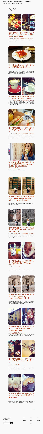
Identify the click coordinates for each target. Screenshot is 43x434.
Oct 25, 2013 (10, 233)
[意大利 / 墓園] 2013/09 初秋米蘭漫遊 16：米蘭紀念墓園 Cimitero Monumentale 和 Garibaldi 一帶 (21, 296)
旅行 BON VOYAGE (30, 38)
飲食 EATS (24, 333)
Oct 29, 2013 (10, 133)
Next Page (32, 409)
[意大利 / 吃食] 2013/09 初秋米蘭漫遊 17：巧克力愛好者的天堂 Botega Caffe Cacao (21, 263)
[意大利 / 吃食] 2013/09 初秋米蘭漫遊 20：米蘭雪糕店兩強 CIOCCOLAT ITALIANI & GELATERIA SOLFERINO (21, 165)
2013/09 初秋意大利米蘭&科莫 (24, 38)
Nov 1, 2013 (10, 38)
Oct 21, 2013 (10, 332)
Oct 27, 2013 (10, 169)
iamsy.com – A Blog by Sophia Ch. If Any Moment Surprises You (17, 1)
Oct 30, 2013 (10, 100)
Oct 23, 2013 (10, 266)
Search (12, 423)
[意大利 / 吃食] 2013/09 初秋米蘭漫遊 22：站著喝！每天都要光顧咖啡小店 (21, 97)
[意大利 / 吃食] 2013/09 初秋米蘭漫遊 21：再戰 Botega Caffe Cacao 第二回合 (21, 130)
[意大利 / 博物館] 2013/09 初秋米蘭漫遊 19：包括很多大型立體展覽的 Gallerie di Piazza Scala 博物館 (21, 198)
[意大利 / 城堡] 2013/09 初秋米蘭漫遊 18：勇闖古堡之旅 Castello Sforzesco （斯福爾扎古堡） (21, 230)
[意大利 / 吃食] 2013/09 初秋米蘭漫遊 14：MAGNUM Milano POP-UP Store (21, 361)
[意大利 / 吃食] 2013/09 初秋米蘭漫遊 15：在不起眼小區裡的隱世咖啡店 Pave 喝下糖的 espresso (21, 328)
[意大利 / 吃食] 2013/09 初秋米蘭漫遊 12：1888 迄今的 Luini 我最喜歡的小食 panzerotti (21, 395)
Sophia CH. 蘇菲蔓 (16, 38)
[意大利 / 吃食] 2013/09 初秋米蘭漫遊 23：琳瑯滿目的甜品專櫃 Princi (21, 66)
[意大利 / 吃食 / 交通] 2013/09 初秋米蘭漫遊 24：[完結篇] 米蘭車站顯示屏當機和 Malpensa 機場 (21, 35)
